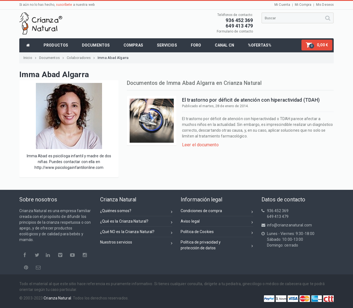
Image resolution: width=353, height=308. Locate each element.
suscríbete (64, 5)
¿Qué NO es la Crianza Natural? (136, 232)
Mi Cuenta (282, 5)
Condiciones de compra (217, 212)
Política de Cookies (217, 232)
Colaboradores (81, 58)
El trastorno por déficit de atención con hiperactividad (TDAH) (251, 100)
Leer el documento (200, 144)
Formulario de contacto (235, 31)
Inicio (29, 58)
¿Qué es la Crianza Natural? (136, 222)
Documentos (51, 58)
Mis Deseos (325, 5)
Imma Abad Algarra (113, 58)
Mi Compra (303, 5)
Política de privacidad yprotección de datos (217, 245)
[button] (316, 45)
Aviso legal (217, 222)
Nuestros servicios (136, 243)
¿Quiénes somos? (136, 212)
